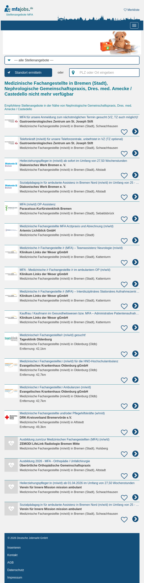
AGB (10, 562)
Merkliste (132, 9)
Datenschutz (15, 570)
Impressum (14, 577)
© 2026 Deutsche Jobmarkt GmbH (28, 537)
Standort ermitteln (28, 72)
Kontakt (12, 555)
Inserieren (14, 547)
